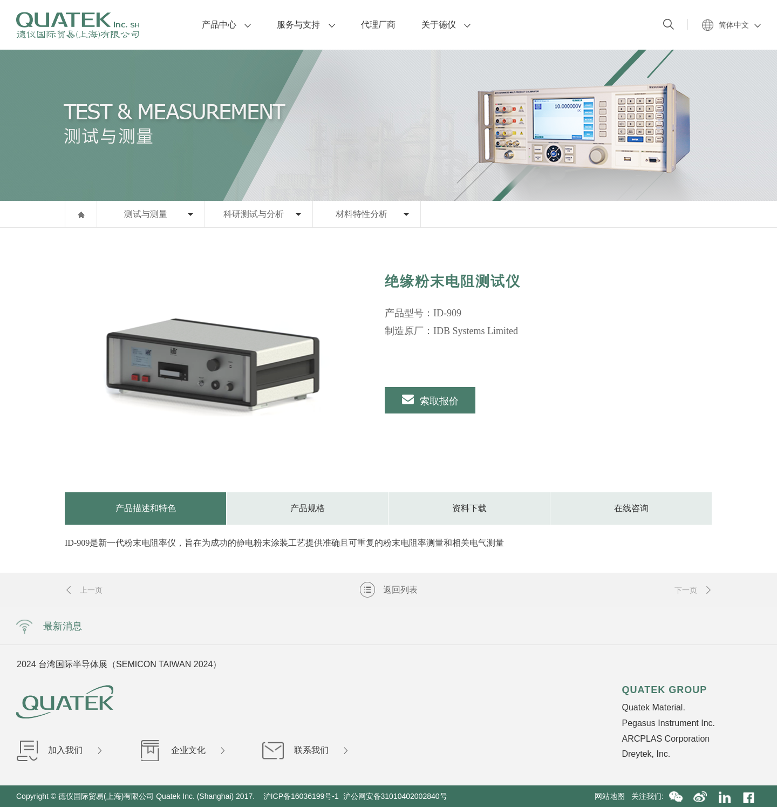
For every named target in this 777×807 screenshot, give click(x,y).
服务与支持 (306, 24)
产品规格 (307, 508)
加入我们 (58, 750)
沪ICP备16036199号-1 (301, 796)
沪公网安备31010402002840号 (396, 796)
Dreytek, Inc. (646, 753)
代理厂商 (378, 24)
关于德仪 (446, 24)
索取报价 (430, 399)
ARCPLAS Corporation (666, 738)
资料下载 (469, 508)
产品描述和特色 (145, 508)
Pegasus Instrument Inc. (668, 723)
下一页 (693, 590)
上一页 (84, 590)
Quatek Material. (653, 707)
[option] (207, 360)
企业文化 (181, 750)
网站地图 (613, 796)
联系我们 (304, 750)
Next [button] (641, 664)
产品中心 (226, 24)
